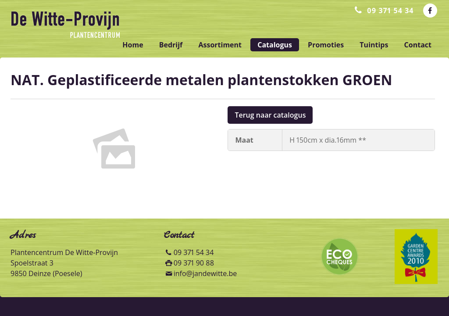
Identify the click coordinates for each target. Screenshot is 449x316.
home (132, 45)
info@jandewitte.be (205, 273)
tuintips (374, 45)
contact (417, 45)
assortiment (220, 45)
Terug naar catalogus (270, 115)
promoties (326, 45)
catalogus (274, 45)
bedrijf (171, 45)
